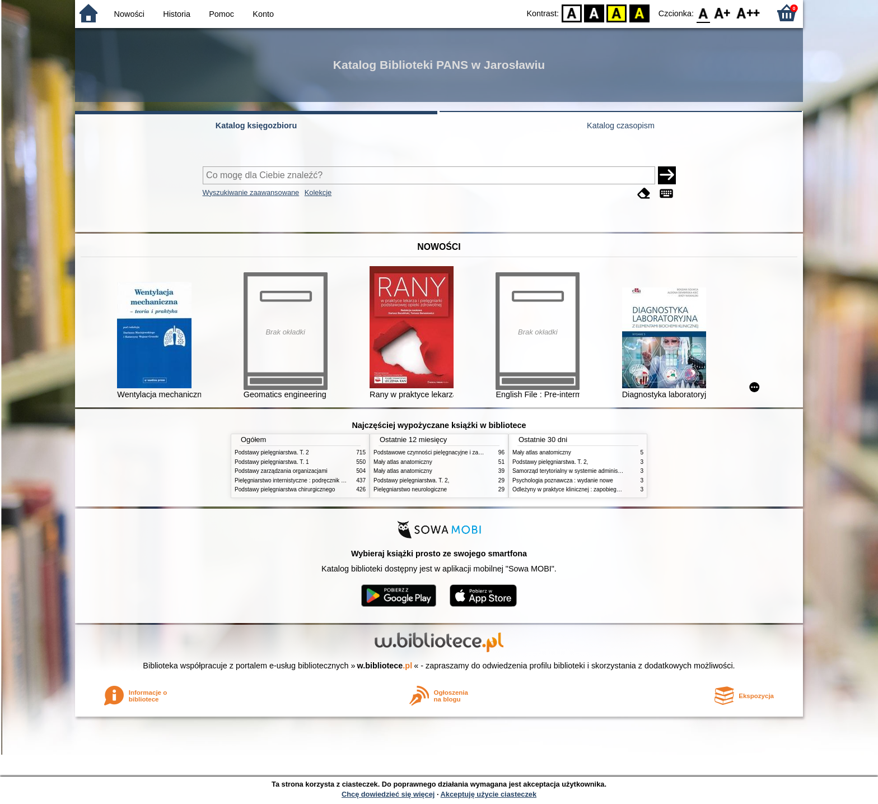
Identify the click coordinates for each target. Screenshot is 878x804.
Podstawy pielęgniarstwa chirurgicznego (285, 489)
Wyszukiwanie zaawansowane (251, 192)
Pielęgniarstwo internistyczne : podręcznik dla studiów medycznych (318, 480)
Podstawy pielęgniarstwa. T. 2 (272, 452)
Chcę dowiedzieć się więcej (388, 794)
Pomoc (221, 14)
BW (594, 12)
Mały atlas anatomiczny (402, 462)
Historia (176, 14)
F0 (703, 12)
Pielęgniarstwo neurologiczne (410, 489)
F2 (748, 12)
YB (617, 12)
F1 (722, 12)
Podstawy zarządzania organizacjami (281, 471)
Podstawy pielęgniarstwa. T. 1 (272, 462)
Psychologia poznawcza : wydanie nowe (562, 480)
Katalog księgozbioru (256, 125)
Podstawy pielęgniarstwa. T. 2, (411, 480)
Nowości (129, 14)
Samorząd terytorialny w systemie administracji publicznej (584, 471)
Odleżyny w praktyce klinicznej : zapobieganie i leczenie (582, 489)
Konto (263, 14)
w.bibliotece (385, 665)
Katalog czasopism (621, 125)
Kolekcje (318, 192)
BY (639, 12)
